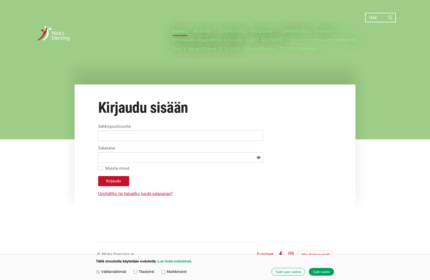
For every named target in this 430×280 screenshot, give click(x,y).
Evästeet (265, 239)
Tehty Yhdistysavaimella (315, 239)
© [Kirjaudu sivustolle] (99, 239)
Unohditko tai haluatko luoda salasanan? (185, 178)
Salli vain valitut (288, 272)
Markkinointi (174, 272)
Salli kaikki (321, 272)
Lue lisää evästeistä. (174, 261)
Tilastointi (144, 272)
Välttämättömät (111, 272)
